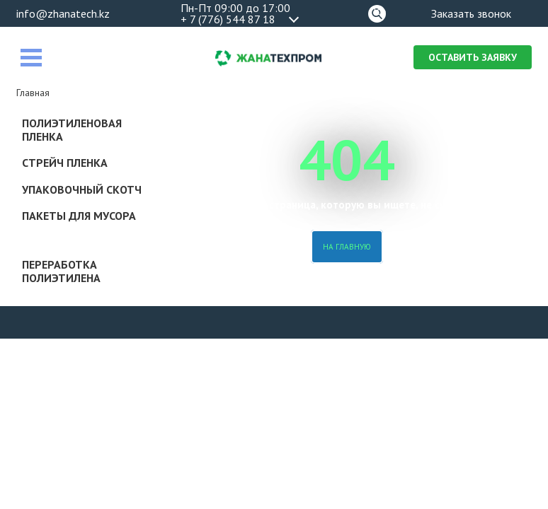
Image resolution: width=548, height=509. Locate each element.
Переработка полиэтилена (61, 271)
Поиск (377, 11)
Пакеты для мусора (79, 216)
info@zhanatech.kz (63, 13)
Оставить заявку (472, 57)
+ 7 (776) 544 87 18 (228, 19)
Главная (33, 92)
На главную (347, 247)
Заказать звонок (471, 13)
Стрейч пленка (65, 163)
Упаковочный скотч (82, 189)
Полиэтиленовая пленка (72, 130)
